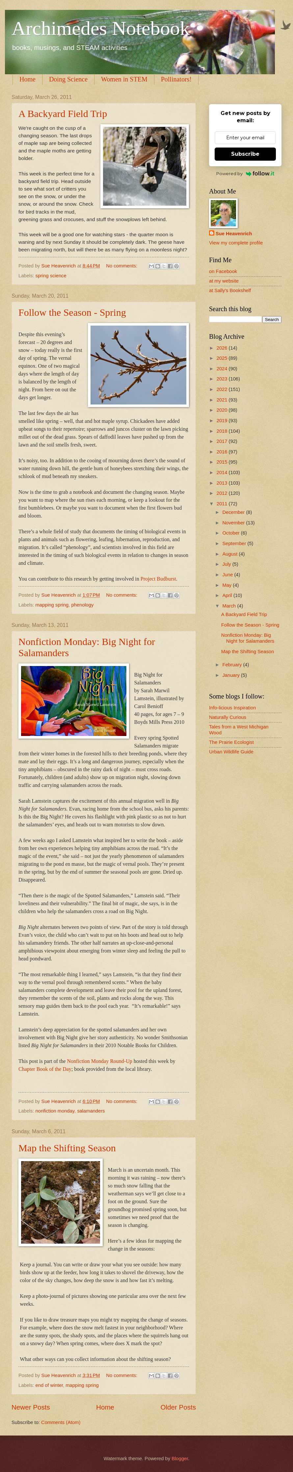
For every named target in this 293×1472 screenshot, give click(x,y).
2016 (223, 451)
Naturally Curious (227, 717)
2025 (223, 358)
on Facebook (223, 271)
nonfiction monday (55, 1111)
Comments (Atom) (60, 1422)
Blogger (180, 1458)
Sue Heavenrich (234, 233)
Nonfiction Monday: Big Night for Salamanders (247, 638)
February (232, 664)
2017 (223, 441)
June (228, 574)
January (231, 675)
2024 (223, 368)
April (227, 595)
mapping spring (52, 605)
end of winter (49, 1385)
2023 (223, 378)
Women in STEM (124, 79)
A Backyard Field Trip (62, 113)
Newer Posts (31, 1407)
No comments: (122, 265)
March (229, 606)
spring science (51, 275)
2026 (223, 348)
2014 (223, 472)
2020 (223, 410)
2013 (223, 483)
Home (27, 79)
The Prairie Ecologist (231, 742)
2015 (223, 462)
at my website (224, 281)
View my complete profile (236, 242)
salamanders (91, 1111)
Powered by (245, 173)
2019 (223, 420)
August (230, 554)
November (234, 522)
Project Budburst (158, 579)
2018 (223, 431)
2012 (223, 493)
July (227, 564)
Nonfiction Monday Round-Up (99, 1061)
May (227, 585)
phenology (82, 605)
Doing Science (68, 79)
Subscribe (245, 154)
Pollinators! (176, 79)
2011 (223, 503)
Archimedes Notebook (101, 28)
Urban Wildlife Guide (231, 751)
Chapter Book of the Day (44, 1069)
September (234, 543)
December (234, 512)
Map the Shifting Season (67, 1147)
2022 (223, 389)
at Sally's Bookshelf (230, 290)
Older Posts (178, 1407)
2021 (223, 399)
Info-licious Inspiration (232, 707)
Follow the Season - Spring (72, 312)
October (231, 533)
